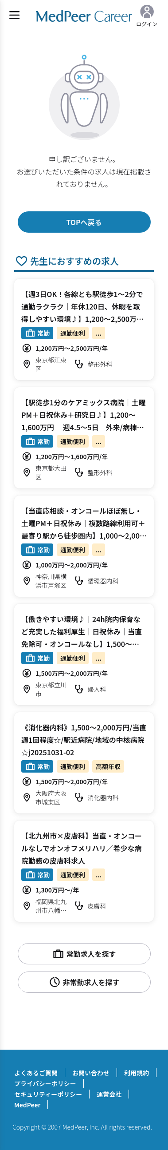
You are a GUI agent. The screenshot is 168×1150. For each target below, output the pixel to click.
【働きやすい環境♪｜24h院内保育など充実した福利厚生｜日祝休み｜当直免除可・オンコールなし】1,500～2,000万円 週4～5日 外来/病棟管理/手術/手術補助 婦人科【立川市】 (83, 644)
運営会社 (109, 1094)
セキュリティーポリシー (48, 1094)
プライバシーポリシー (45, 1083)
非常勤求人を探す (83, 982)
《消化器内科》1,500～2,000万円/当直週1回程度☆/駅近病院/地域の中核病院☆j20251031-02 (83, 739)
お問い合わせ (90, 1072)
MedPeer (27, 1104)
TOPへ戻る (84, 222)
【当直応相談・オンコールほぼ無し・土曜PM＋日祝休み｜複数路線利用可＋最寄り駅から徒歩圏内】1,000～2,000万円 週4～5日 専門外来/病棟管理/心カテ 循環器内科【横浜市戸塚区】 (83, 535)
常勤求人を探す (84, 954)
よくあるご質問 (36, 1072)
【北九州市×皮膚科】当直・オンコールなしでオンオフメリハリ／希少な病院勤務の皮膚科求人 (81, 848)
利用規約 (136, 1072)
